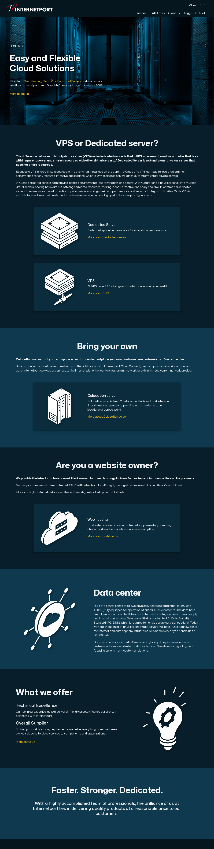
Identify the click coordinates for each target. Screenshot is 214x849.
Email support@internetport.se (130, 809)
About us (174, 13)
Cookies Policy (91, 808)
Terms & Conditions (94, 798)
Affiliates (158, 13)
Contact (199, 13)
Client (193, 5)
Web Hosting (32, 81)
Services (141, 13)
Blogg (187, 13)
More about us (19, 94)
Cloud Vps (49, 81)
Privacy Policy (90, 803)
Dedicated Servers (69, 81)
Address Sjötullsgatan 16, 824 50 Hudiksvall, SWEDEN (130, 819)
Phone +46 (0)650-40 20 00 (128, 800)
